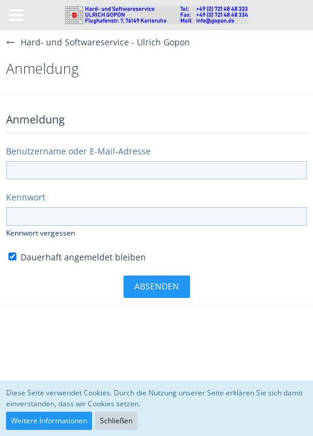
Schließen (116, 420)
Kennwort (25, 197)
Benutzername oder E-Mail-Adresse (78, 151)
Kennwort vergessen (40, 233)
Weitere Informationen (49, 420)
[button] (16, 15)
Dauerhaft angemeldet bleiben (77, 257)
